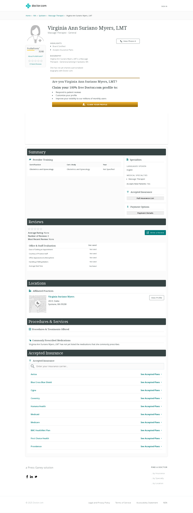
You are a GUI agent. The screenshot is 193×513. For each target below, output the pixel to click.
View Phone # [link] (128, 41)
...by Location (157, 483)
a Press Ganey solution (39, 467)
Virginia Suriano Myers (61, 296)
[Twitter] (35, 476)
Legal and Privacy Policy (99, 502)
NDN (165, 502)
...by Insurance (158, 473)
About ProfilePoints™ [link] (35, 56)
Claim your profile (95, 104)
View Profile (156, 297)
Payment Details (145, 213)
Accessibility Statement (147, 502)
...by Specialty (157, 478)
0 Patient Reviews (35, 64)
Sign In (164, 6)
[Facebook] (27, 476)
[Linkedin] (31, 476)
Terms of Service (123, 502)
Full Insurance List (145, 198)
